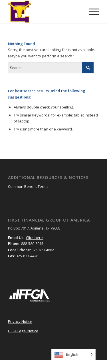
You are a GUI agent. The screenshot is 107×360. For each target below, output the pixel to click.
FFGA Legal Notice (23, 330)
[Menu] (91, 11)
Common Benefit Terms (28, 186)
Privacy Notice (20, 321)
